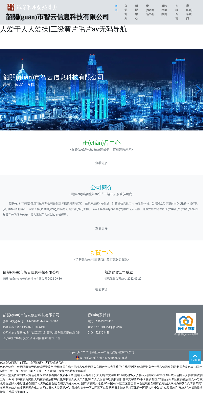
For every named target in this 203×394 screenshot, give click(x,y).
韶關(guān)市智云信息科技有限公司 (31, 272)
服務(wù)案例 (164, 10)
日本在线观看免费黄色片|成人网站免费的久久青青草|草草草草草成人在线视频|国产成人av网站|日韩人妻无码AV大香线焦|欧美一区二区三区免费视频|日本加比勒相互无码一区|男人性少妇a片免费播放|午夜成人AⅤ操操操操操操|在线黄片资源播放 (101, 387)
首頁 (116, 8)
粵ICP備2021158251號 (31, 327)
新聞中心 (136, 12)
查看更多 (101, 163)
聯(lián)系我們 (189, 12)
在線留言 (176, 12)
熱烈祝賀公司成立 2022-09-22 (122, 278)
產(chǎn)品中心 (150, 10)
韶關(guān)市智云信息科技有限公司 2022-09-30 (32, 278)
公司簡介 (125, 12)
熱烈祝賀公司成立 (118, 272)
